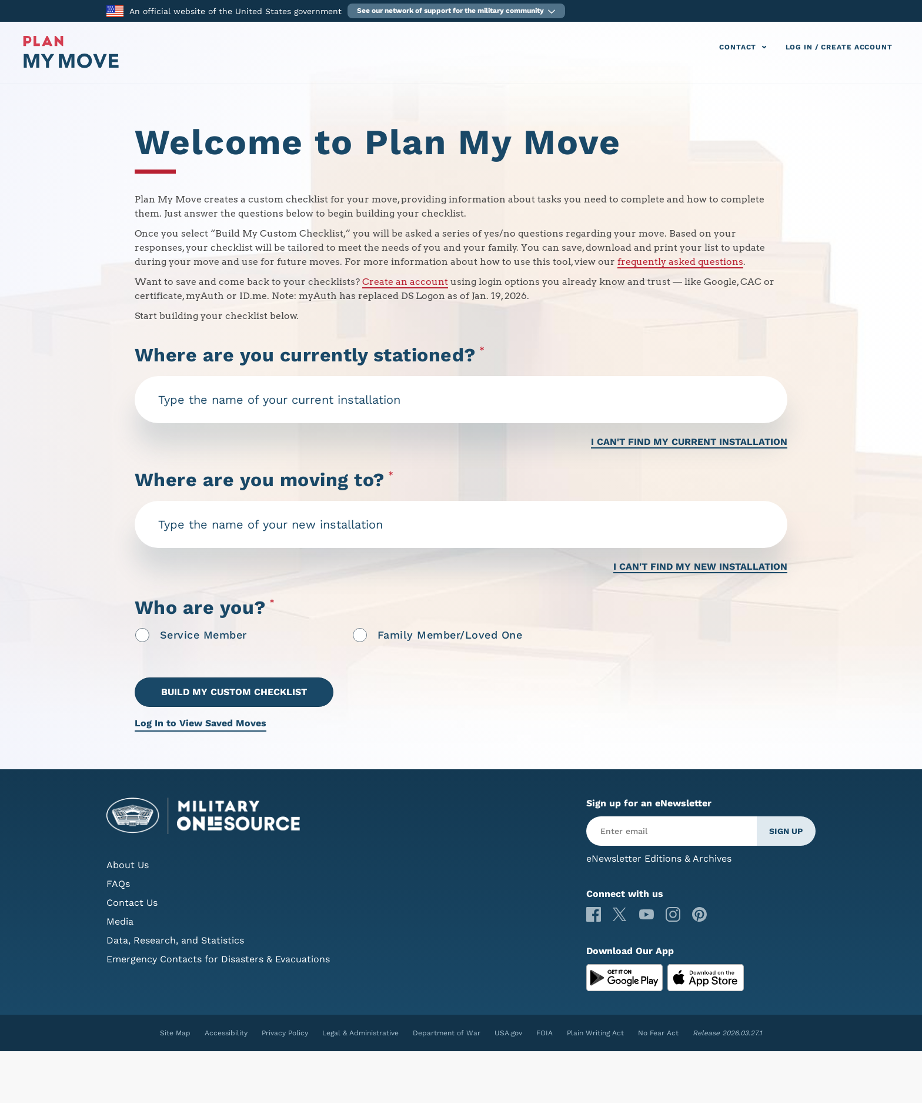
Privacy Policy (285, 1033)
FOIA (544, 1033)
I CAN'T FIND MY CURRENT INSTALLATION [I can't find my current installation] (689, 441)
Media (119, 921)
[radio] (142, 635)
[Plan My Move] (71, 65)
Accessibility (226, 1033)
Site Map (175, 1033)
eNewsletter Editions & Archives (658, 858)
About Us (127, 865)
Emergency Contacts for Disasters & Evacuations (218, 959)
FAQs (118, 883)
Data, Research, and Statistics (175, 940)
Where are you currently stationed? (310, 355)
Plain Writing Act (595, 1033)
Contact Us (132, 902)
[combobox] (461, 399)
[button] (456, 11)
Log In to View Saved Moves (200, 723)
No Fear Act (658, 1033)
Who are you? (205, 609)
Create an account (405, 281)
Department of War (446, 1033)
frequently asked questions (680, 261)
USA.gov (508, 1033)
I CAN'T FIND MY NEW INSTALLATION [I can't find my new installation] (700, 566)
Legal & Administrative (360, 1033)
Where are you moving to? (264, 480)
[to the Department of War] (114, 10)
